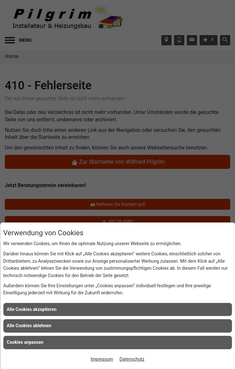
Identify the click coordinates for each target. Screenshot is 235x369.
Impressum (102, 359)
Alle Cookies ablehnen (29, 325)
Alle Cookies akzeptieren (31, 309)
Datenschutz (132, 359)
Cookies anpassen (25, 342)
